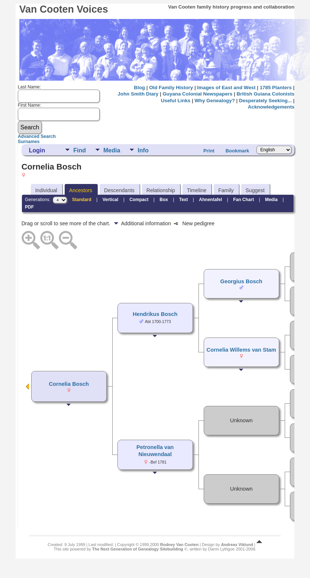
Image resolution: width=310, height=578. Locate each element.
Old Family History (171, 87)
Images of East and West (226, 87)
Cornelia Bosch (69, 384)
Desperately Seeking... (265, 100)
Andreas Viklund (237, 544)
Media (111, 150)
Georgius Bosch (241, 281)
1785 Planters (276, 87)
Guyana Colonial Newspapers (197, 94)
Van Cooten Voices (63, 9)
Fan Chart (243, 199)
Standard (81, 199)
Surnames (29, 141)
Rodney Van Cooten (179, 544)
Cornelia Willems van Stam (241, 350)
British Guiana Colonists (265, 94)
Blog (139, 87)
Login (37, 150)
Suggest (255, 190)
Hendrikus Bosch (155, 314)
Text (183, 199)
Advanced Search (37, 136)
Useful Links (175, 100)
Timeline (196, 190)
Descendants (119, 190)
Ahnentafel (210, 199)
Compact (138, 199)
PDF (29, 207)
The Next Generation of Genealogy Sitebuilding (137, 549)
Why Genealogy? (214, 100)
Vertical (111, 199)
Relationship (160, 190)
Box (163, 199)
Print (208, 151)
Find (79, 150)
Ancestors (80, 190)
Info (143, 150)
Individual (46, 190)
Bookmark (237, 151)
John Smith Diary (137, 94)
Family (225, 190)
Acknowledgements (271, 107)
